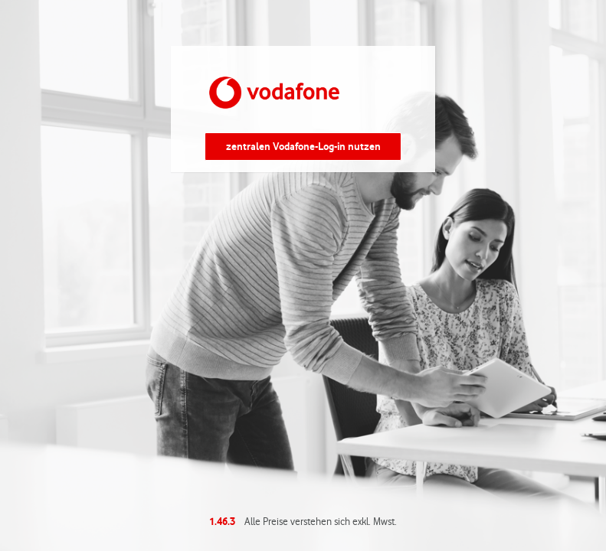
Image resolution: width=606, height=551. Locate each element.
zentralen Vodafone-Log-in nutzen (303, 146)
